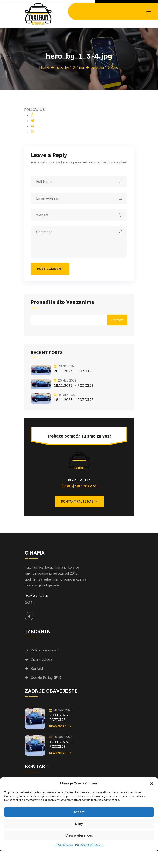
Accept (79, 812)
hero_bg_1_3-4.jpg (70, 67)
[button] (152, 783)
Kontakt (37, 668)
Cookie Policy (64, 845)
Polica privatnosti (44, 650)
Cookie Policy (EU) (46, 677)
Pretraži (117, 320)
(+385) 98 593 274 (79, 486)
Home (44, 67)
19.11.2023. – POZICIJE (74, 386)
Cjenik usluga (41, 659)
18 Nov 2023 (65, 394)
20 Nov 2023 (65, 366)
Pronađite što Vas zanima (62, 302)
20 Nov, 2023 (60, 710)
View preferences (79, 835)
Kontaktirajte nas (79, 501)
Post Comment (50, 268)
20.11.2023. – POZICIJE (74, 371)
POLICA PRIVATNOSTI (89, 845)
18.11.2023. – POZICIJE (74, 400)
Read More (60, 726)
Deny (79, 824)
